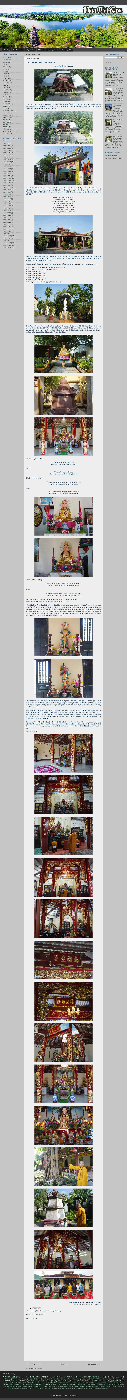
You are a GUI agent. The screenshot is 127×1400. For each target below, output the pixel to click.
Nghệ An (5, 94)
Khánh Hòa (6, 83)
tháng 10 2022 (7, 231)
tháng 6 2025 (7, 164)
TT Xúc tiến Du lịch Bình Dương (82, 1382)
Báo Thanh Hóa (14, 1382)
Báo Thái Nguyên (25, 1384)
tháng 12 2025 (7, 150)
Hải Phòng (6, 80)
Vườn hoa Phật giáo (87, 1388)
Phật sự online (120, 1384)
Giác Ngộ (55, 1381)
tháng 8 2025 (7, 159)
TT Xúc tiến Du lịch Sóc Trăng (103, 1381)
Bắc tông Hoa (18, 50)
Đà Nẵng (5, 127)
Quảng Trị (6, 106)
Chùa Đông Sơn (117, 136)
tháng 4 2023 (7, 217)
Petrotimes (96, 1382)
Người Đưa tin (100, 1384)
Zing (95, 1388)
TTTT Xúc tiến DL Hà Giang (11, 1388)
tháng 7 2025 (7, 162)
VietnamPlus (8, 1386)
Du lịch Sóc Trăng (91, 1384)
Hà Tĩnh (5, 76)
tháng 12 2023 (7, 201)
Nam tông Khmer (52, 50)
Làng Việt (46, 1382)
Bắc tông (7, 50)
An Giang (6, 57)
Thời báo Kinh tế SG (100, 1379)
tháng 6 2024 (7, 189)
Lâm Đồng (6, 90)
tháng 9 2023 (7, 208)
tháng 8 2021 (7, 247)
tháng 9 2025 (7, 157)
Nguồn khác (35, 1384)
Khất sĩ (40, 50)
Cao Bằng (6, 62)
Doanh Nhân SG (82, 1381)
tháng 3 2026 (7, 143)
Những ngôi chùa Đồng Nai (56, 1377)
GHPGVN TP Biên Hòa (96, 1377)
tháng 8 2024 (7, 185)
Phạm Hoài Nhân (112, 155)
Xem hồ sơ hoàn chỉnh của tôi (113, 158)
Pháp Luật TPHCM (45, 1384)
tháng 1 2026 (7, 148)
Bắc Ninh (5, 60)
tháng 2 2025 (7, 173)
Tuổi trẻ (47, 1381)
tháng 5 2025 (7, 166)
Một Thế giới (121, 1386)
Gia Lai (5, 69)
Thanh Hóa (6, 113)
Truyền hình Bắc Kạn (51, 1388)
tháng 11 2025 (7, 152)
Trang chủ (64, 1364)
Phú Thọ (5, 99)
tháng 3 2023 (7, 219)
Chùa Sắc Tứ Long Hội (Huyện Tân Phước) (118, 74)
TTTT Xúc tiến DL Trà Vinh (26, 1388)
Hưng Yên (6, 78)
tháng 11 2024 (7, 180)
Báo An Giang (65, 1381)
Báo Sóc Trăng (81, 1384)
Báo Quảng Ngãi (14, 1384)
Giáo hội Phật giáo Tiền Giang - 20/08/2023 (87, 1304)
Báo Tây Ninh (23, 1382)
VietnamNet (47, 1379)
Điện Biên (6, 124)
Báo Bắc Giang (116, 1382)
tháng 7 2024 (7, 187)
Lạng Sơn (6, 92)
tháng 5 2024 (7, 192)
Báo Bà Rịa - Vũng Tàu (35, 1381)
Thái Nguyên (7, 115)
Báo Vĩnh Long (98, 1386)
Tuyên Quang (7, 117)
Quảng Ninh (6, 103)
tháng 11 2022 (7, 229)
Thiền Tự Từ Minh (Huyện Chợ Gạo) (118, 89)
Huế (4, 71)
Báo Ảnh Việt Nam (35, 1379)
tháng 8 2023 (7, 210)
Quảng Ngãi (6, 101)
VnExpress (7, 1379)
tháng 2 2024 (7, 196)
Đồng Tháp (39, 1311)
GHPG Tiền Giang (49, 1311)
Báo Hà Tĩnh (116, 1381)
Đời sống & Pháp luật (103, 1388)
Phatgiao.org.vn (114, 1377)
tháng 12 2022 (7, 226)
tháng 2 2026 (7, 145)
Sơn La (5, 108)
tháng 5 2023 (7, 215)
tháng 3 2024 (7, 194)
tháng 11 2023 (7, 203)
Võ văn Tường (10, 1377)
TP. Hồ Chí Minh (8, 110)
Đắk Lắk (5, 129)
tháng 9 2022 (7, 233)
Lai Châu (5, 85)
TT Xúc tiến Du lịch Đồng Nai (60, 1384)
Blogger (74, 1395)
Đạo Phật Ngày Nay (27, 1386)
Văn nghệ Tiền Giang (76, 1388)
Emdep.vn (114, 1386)
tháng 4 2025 (7, 169)
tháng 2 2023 (7, 222)
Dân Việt (91, 1381)
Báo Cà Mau (64, 1386)
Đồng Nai (6, 131)
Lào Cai (5, 87)
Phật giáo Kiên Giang (110, 1384)
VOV (23, 1381)
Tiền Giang (58, 1311)
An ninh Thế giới (105, 1382)
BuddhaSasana (37, 1386)
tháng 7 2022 (7, 238)
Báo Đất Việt (107, 1386)
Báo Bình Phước (47, 1386)
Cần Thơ (5, 66)
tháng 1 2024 (7, 199)
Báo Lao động (87, 1379)
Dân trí (73, 1381)
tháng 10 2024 (7, 183)
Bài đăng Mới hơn (33, 1364)
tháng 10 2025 (7, 155)
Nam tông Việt (66, 50)
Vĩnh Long (6, 122)
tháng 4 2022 (7, 243)
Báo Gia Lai (71, 1386)
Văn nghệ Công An (16, 1386)
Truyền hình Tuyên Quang (63, 1388)
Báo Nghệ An (54, 1382)
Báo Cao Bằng (56, 1386)
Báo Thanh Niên (58, 1379)
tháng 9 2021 (7, 245)
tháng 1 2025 (7, 176)
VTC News (72, 1384)
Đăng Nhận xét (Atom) (37, 1368)
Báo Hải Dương (113, 1379)
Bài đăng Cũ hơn (94, 1364)
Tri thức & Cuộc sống (21, 1379)
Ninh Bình (6, 97)
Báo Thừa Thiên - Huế (66, 1382)
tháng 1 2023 (7, 224)
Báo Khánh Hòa (80, 1386)
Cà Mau (5, 64)
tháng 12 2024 (7, 178)
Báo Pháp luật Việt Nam (35, 1382)
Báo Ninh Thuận (89, 1386)
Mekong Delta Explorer (73, 1379)
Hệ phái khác (30, 50)
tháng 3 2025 (7, 171)
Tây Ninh (5, 120)
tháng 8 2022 (7, 236)
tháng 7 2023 (7, 213)
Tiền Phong (16, 1381)
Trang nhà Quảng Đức (39, 1388)
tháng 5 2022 (7, 240)
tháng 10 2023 (7, 206)
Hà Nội (5, 73)
